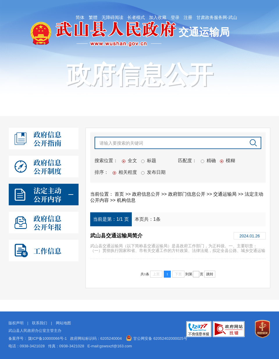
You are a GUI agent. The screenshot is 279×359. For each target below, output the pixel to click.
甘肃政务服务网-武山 (216, 17)
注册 (188, 17)
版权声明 (16, 323)
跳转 (209, 274)
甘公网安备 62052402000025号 (160, 338)
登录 (175, 17)
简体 (80, 17)
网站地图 (63, 323)
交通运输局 (225, 194)
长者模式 (136, 17)
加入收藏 (157, 17)
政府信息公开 (146, 194)
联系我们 (39, 323)
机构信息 (126, 200)
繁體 (93, 17)
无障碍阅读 (112, 17)
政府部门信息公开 (187, 194)
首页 (120, 194)
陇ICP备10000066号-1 (47, 338)
